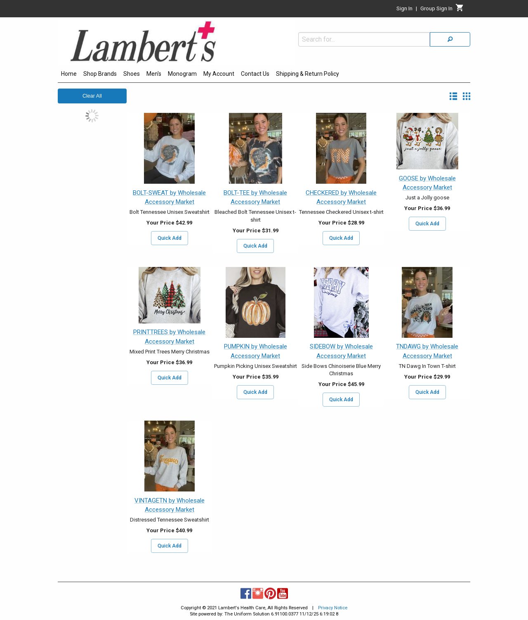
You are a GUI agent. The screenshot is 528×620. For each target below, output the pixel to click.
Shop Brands (100, 73)
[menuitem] (69, 75)
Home (69, 73)
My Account (218, 73)
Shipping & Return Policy (307, 73)
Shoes (131, 73)
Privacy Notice (332, 608)
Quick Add (169, 238)
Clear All (92, 96)
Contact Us (255, 73)
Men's (153, 73)
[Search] (450, 39)
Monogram (182, 73)
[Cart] (459, 10)
